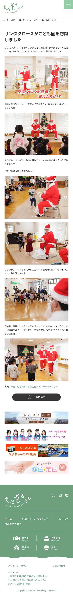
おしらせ (63, 518)
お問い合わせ (58, 566)
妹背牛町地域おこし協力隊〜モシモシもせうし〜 (34, 386)
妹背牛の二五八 (13, 524)
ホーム (8, 518)
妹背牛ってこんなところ (35, 518)
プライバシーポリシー (18, 566)
